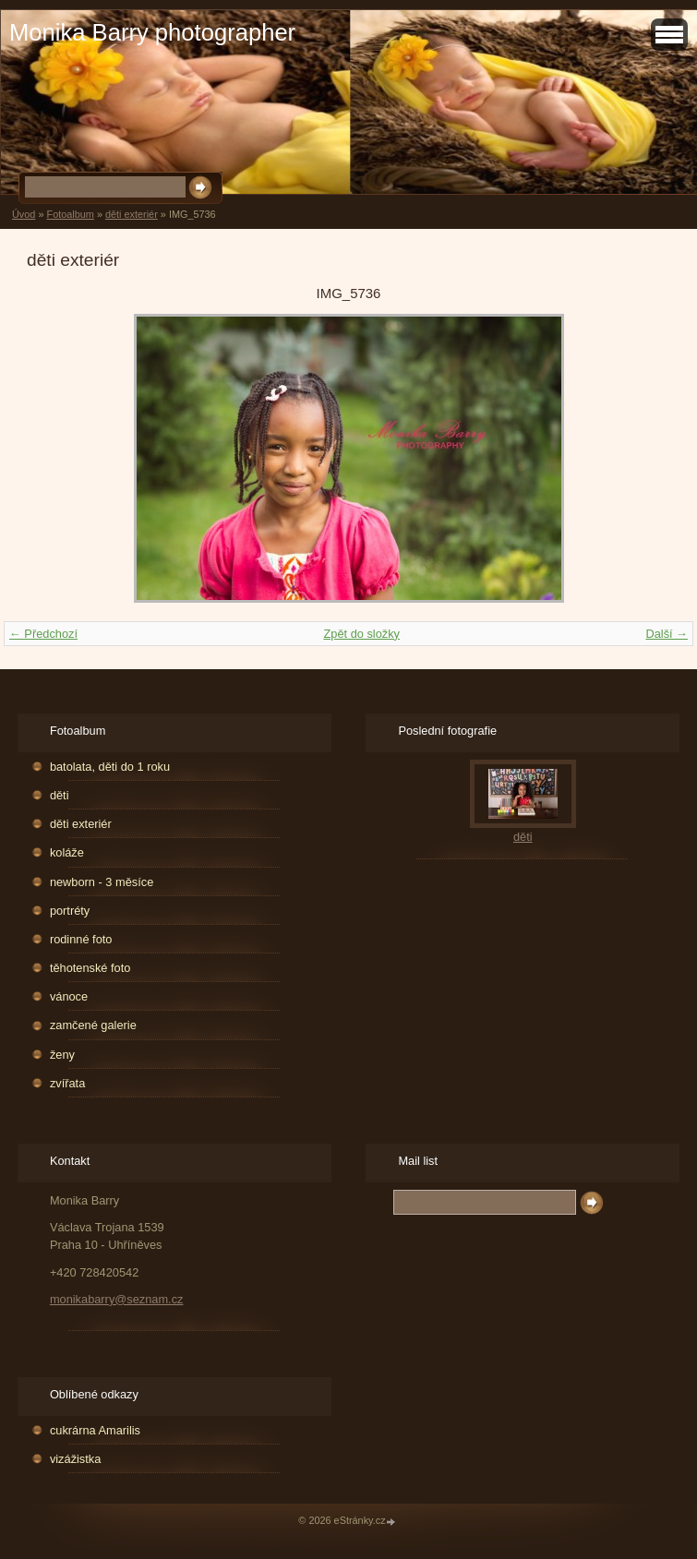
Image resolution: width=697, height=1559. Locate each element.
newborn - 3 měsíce (101, 882)
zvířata (67, 1083)
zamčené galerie (93, 1025)
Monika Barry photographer (152, 32)
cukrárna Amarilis (95, 1430)
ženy (62, 1054)
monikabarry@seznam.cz (117, 1299)
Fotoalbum (69, 214)
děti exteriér (131, 214)
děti (59, 795)
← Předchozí (43, 634)
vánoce (69, 996)
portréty (70, 910)
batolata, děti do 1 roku (110, 767)
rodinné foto (81, 939)
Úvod (23, 214)
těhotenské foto (90, 968)
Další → (666, 634)
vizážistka (75, 1459)
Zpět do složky (361, 634)
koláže (67, 852)
